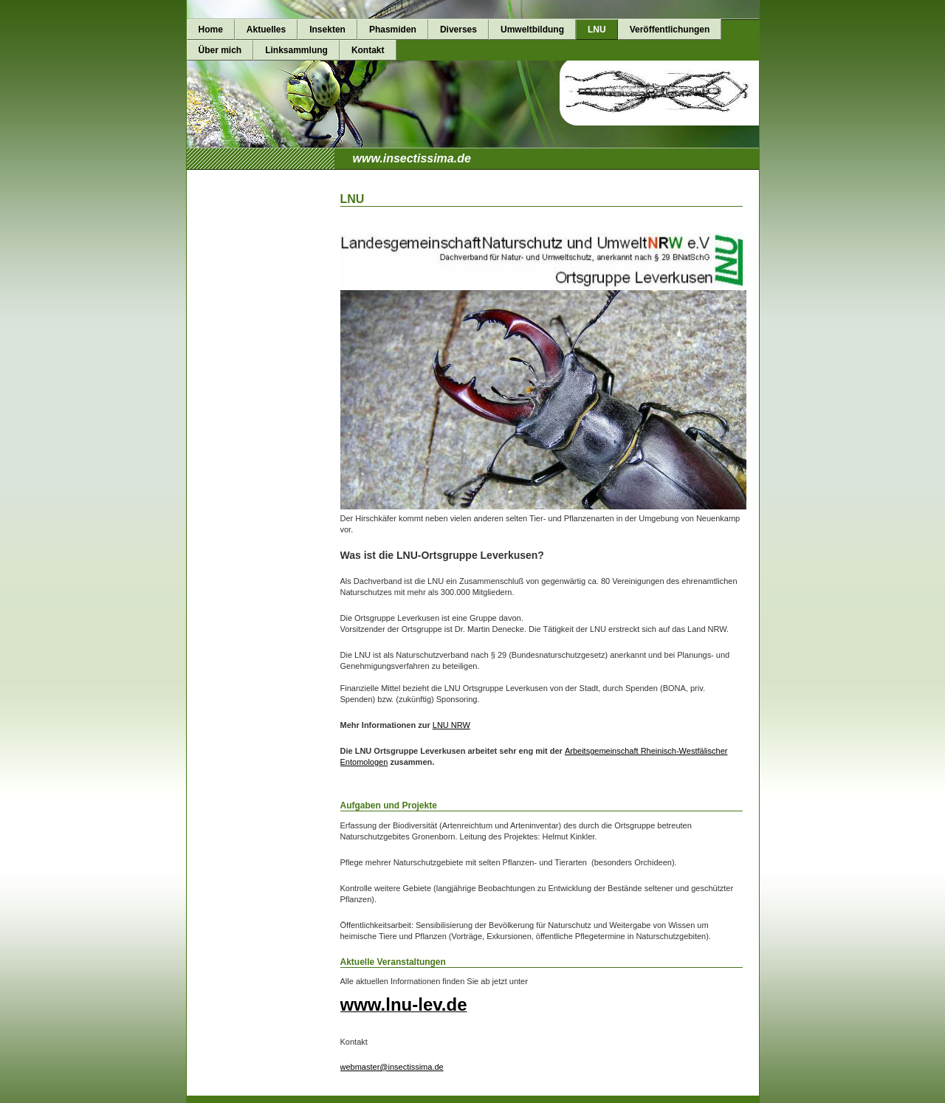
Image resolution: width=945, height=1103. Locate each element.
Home (211, 29)
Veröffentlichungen (670, 29)
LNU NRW (451, 725)
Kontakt (368, 50)
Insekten (327, 29)
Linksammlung (296, 50)
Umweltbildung (532, 29)
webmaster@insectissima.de (392, 1066)
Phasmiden (392, 29)
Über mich (220, 50)
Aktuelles (266, 29)
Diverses (458, 29)
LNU (597, 29)
